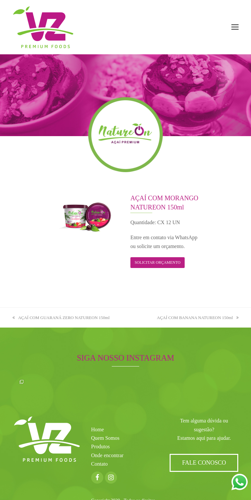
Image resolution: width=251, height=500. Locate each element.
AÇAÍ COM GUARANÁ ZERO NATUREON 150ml (60, 317)
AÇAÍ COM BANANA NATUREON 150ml (198, 317)
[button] (235, 27)
